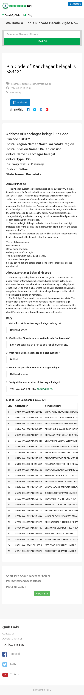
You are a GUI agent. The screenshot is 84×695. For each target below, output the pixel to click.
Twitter (10, 664)
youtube (11, 675)
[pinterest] (47, 109)
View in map (42, 593)
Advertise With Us (12, 638)
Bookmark (20, 102)
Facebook (11, 654)
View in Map (13, 92)
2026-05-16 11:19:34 (18, 88)
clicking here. (45, 388)
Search (42, 41)
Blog (29, 15)
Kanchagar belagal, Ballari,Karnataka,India (28, 84)
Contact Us (75, 4)
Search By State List (14, 15)
